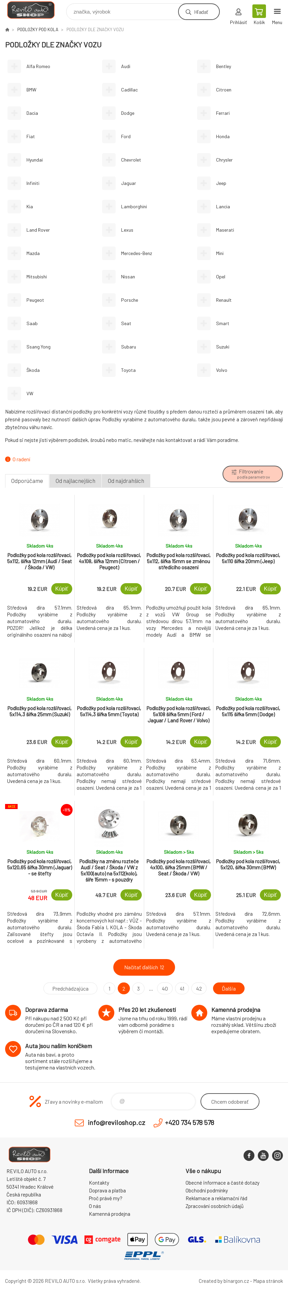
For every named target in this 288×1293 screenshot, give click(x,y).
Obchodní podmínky (207, 1190)
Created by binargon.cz (224, 1281)
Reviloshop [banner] (35, 10)
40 (165, 988)
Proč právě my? (105, 1198)
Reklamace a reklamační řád (216, 1198)
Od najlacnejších (75, 480)
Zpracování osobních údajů (215, 1206)
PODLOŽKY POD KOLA (37, 29)
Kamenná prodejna (109, 1214)
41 (182, 988)
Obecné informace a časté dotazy (223, 1183)
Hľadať (201, 11)
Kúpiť (61, 589)
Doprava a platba (107, 1190)
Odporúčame (27, 480)
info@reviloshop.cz (116, 1122)
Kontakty (99, 1183)
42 (199, 988)
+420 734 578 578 (189, 1122)
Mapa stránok (268, 1281)
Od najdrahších (126, 480)
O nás (95, 1206)
